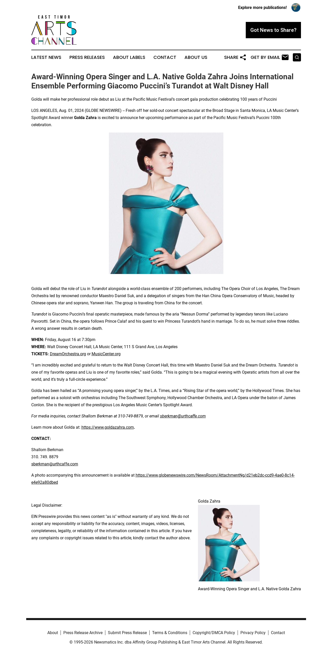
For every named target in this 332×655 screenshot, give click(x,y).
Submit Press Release (127, 632)
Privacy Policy (253, 632)
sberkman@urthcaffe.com (54, 464)
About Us (195, 57)
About (52, 632)
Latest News (46, 57)
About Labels (129, 57)
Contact (164, 57)
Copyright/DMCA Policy (214, 632)
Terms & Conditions (169, 632)
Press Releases (87, 57)
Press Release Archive (83, 632)
